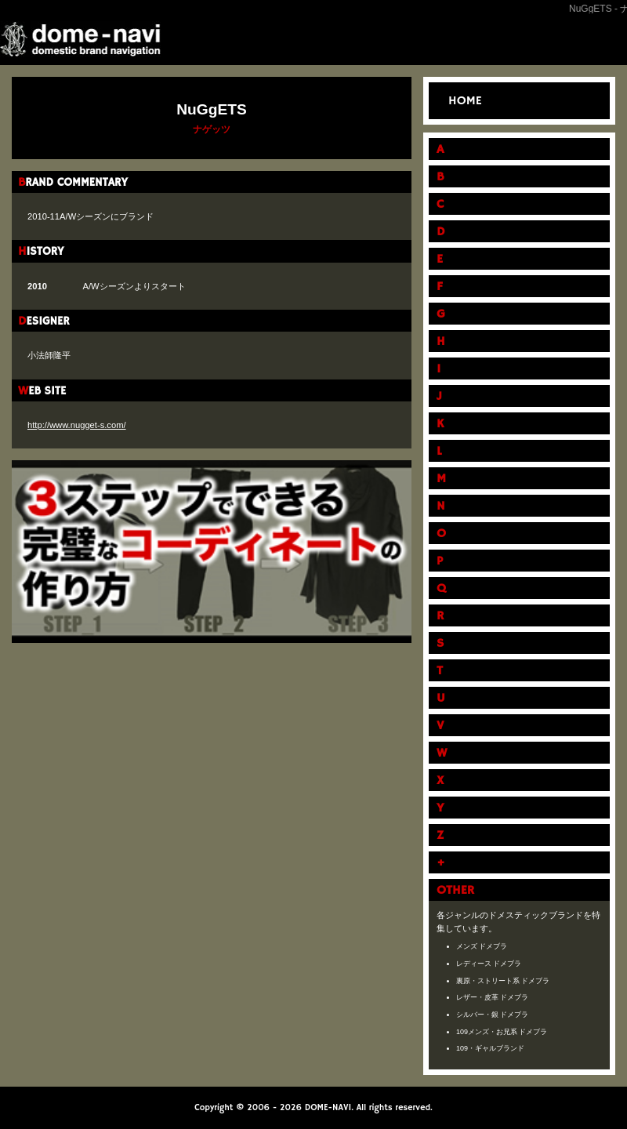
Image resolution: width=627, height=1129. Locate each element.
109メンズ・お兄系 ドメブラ (501, 1032)
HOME (465, 101)
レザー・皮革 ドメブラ (492, 997)
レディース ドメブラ (489, 963)
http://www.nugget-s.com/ (76, 425)
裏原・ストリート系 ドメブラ (503, 981)
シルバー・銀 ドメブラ (492, 1014)
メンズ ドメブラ (482, 946)
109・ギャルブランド (490, 1048)
